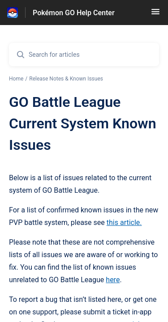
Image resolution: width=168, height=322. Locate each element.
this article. (124, 222)
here (113, 279)
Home (16, 79)
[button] (155, 14)
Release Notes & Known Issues (66, 79)
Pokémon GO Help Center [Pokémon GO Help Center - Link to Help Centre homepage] (74, 12)
